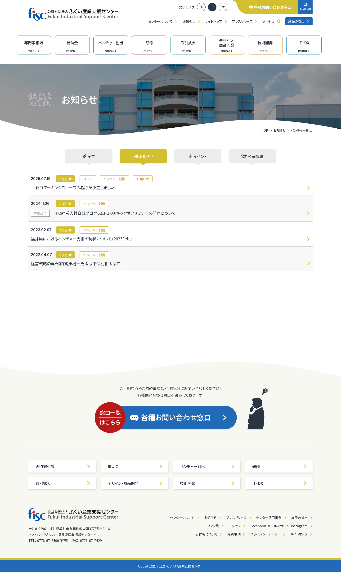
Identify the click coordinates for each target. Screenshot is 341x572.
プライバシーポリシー (265, 534)
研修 (279, 466)
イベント (198, 156)
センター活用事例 (269, 517)
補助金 (135, 466)
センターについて (160, 21)
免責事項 (234, 534)
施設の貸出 (299, 21)
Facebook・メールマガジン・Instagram (279, 525)
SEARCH (305, 7)
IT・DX (279, 483)
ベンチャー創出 (207, 466)
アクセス (268, 21)
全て (89, 156)
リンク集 (213, 525)
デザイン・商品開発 (135, 483)
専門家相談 (63, 466)
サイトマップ (213, 21)
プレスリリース (242, 21)
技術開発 (207, 483)
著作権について (206, 534)
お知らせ (189, 21)
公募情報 (252, 156)
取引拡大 (63, 483)
